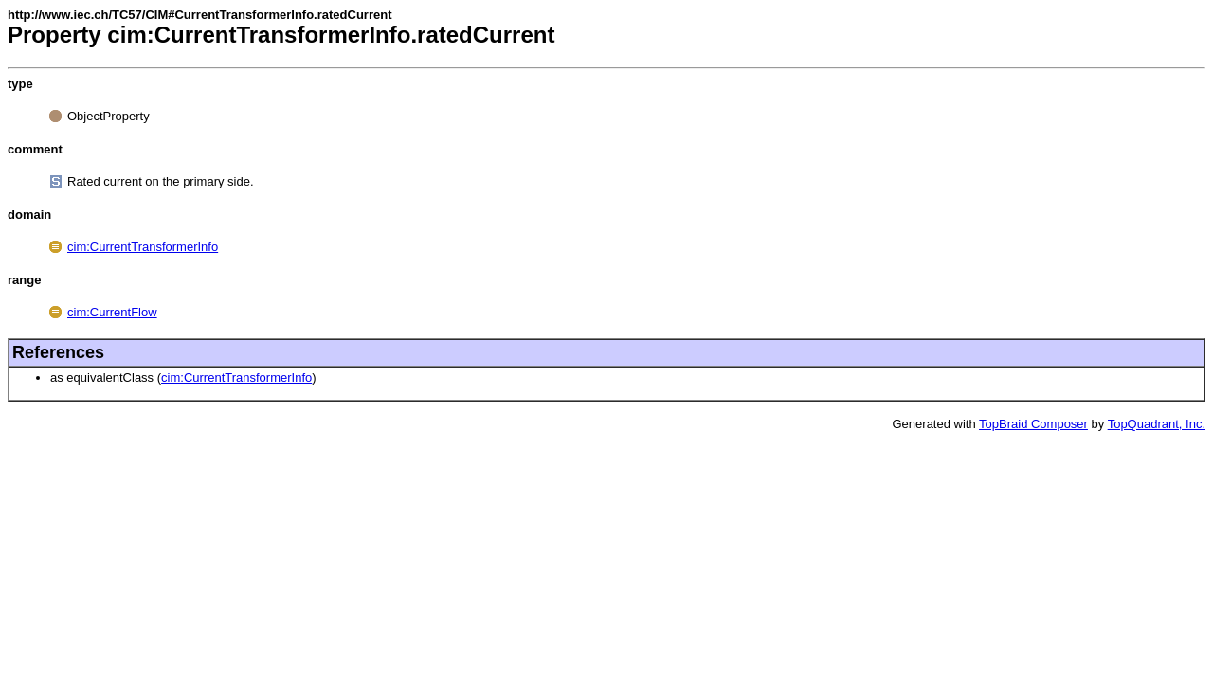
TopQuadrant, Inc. (1156, 424)
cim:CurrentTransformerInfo (142, 247)
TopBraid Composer (1033, 424)
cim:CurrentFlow (112, 312)
